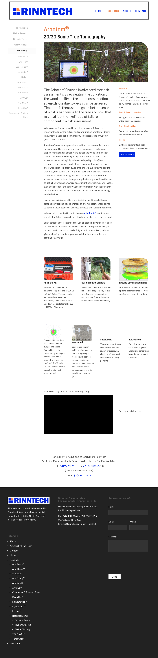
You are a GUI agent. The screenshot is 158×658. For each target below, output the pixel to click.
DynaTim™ (23, 62)
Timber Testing (19, 33)
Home (13, 555)
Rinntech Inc (29, 519)
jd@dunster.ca (82, 475)
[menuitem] (98, 11)
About (13, 541)
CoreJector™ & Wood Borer (18, 115)
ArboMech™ (23, 103)
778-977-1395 (89, 516)
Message (113, 536)
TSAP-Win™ (23, 87)
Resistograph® (21, 28)
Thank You (15, 643)
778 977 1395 (67, 466)
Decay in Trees (19, 39)
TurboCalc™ (23, 108)
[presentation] (131, 564)
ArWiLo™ (24, 98)
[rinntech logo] (54, 10)
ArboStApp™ (22, 82)
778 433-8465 (91, 466)
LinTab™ (24, 77)
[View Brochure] (127, 154)
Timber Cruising (19, 44)
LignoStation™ (22, 67)
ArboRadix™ (90, 213)
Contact (14, 550)
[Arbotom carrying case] (58, 272)
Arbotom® (22, 50)
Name (111, 506)
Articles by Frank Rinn (21, 545)
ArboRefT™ (23, 92)
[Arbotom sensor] (95, 274)
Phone (132, 521)
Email (111, 521)
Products (14, 560)
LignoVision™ (22, 72)
